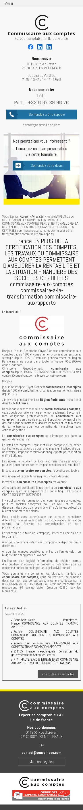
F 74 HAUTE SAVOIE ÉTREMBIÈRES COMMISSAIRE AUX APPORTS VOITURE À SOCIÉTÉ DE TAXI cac (44, 661)
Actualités (37, 216)
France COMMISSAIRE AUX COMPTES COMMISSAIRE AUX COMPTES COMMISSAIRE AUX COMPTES (44, 635)
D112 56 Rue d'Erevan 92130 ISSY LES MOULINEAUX (41, 63)
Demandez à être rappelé (47, 114)
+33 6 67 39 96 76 (48, 102)
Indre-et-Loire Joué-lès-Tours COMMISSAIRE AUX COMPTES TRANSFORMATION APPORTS (44, 645)
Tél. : (41, 95)
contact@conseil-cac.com (41, 125)
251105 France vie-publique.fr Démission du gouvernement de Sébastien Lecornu (44, 653)
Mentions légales (41, 762)
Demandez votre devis (47, 165)
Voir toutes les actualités (58, 674)
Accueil (24, 216)
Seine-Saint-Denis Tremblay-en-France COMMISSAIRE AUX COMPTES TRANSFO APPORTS (44, 623)
